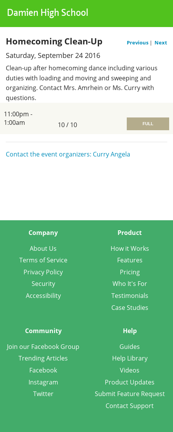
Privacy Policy (43, 272)
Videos (129, 370)
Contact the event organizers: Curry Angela (68, 154)
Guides (129, 346)
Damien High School (47, 13)
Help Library (130, 358)
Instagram (43, 382)
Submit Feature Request (130, 393)
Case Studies (129, 307)
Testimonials (129, 295)
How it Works (130, 248)
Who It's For (130, 283)
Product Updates (130, 382)
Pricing (130, 272)
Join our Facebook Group (43, 346)
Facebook (43, 370)
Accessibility (43, 295)
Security (43, 283)
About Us (43, 248)
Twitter (43, 393)
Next (161, 42)
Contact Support (130, 405)
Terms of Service (43, 260)
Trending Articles (43, 358)
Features (130, 260)
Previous (138, 42)
